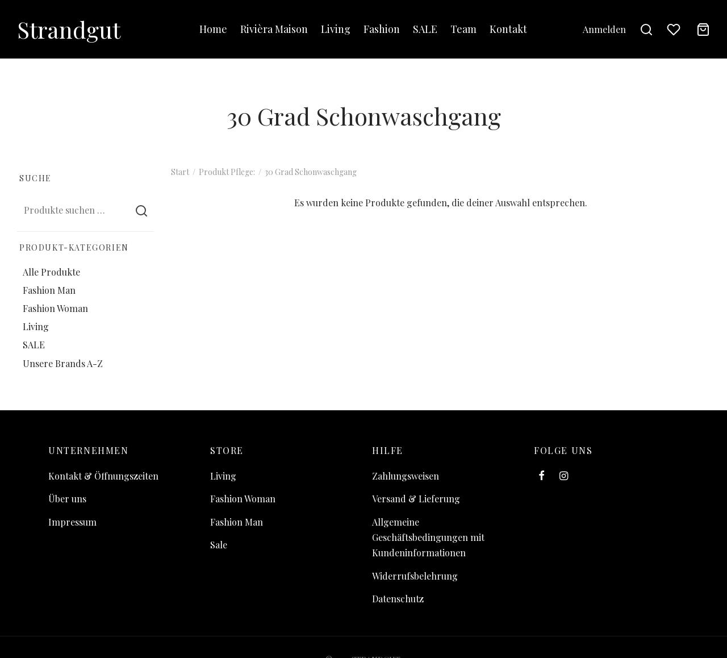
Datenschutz (398, 599)
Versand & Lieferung (416, 499)
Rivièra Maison (274, 29)
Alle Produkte (51, 271)
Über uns (67, 499)
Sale (218, 545)
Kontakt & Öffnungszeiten (103, 476)
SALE (425, 29)
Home (213, 29)
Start (180, 171)
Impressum (72, 522)
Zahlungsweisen (405, 476)
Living (335, 29)
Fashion (382, 29)
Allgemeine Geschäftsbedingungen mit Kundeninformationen (428, 537)
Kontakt (508, 29)
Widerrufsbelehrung (415, 576)
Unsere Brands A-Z (63, 363)
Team (463, 29)
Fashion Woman (55, 308)
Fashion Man (49, 289)
